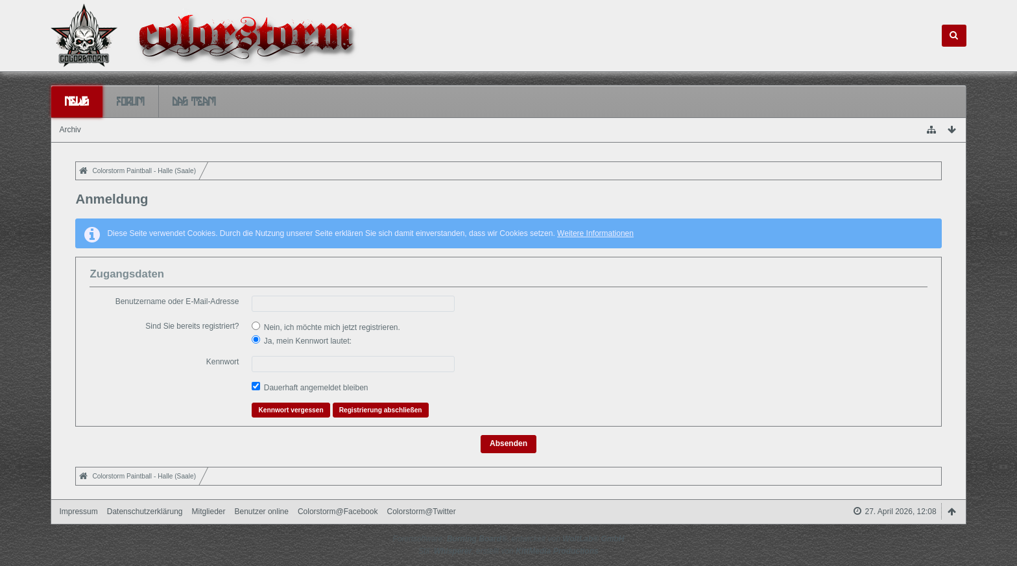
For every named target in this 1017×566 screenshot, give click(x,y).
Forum (131, 101)
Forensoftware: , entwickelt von (509, 538)
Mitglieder (208, 511)
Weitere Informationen (595, 233)
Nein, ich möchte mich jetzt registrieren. (326, 327)
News (77, 101)
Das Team (194, 101)
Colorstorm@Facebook (338, 511)
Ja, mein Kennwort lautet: (302, 340)
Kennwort (222, 361)
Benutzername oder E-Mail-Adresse (177, 301)
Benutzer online (262, 511)
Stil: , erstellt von (508, 551)
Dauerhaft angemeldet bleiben (310, 387)
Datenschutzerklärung (145, 511)
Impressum (78, 511)
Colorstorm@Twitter (421, 511)
